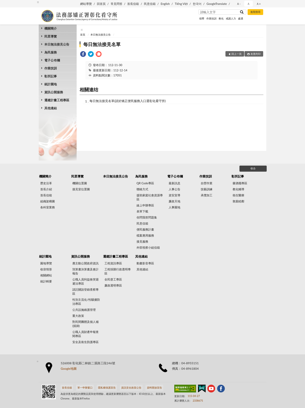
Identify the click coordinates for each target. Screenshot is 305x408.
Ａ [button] (248, 3)
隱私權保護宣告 (107, 387)
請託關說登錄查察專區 (85, 291)
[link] (83, 54)
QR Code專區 (145, 183)
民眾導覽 (50, 36)
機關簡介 (50, 28)
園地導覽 (46, 263)
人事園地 (174, 207)
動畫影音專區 (145, 263)
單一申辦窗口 (85, 387)
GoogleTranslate (217, 3)
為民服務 (50, 52)
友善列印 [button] (256, 53)
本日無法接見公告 (56, 44)
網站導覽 (86, 3)
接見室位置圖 (81, 189)
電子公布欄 (52, 60)
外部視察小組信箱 (148, 247)
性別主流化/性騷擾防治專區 (86, 301)
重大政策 (78, 315)
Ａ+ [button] (258, 3)
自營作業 (206, 183)
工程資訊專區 (113, 263)
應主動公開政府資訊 (85, 263)
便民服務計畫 (145, 229)
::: (38, 1)
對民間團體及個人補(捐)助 (85, 324)
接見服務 (142, 241)
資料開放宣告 (154, 387)
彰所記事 (50, 76)
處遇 (240, 18)
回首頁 (101, 3)
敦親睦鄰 (238, 201)
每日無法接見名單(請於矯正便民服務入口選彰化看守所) (127, 101)
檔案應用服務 (145, 235)
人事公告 (174, 189)
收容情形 (46, 269)
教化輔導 (238, 189)
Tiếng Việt (181, 3)
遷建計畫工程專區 (56, 100)
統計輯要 (46, 281)
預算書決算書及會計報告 (85, 271)
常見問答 (116, 3)
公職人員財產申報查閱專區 (85, 334)
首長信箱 (133, 3)
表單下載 (142, 211)
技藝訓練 (206, 189)
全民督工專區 (113, 279)
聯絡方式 (142, 189)
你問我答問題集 (147, 217)
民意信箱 (150, 3)
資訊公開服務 (53, 92)
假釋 (201, 18)
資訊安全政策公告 (131, 387)
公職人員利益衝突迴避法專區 (85, 281)
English (165, 3)
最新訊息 (174, 183)
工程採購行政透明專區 (117, 271)
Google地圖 (69, 368)
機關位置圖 (79, 183)
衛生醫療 (238, 195)
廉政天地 (174, 201)
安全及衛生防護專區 (85, 342)
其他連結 (50, 108)
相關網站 (46, 275)
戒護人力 (231, 18)
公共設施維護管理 (84, 309)
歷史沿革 (46, 183)
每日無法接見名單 (102, 44)
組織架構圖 (47, 201)
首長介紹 (46, 189)
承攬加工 (206, 195)
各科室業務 (47, 207)
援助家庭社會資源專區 (150, 197)
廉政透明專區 (113, 285)
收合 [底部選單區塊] (253, 168)
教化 (221, 18)
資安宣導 (174, 195)
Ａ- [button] (239, 3)
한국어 (197, 3)
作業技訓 (211, 18)
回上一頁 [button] (236, 53)
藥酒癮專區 (240, 183)
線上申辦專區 (145, 205)
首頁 (82, 34)
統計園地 (50, 84)
